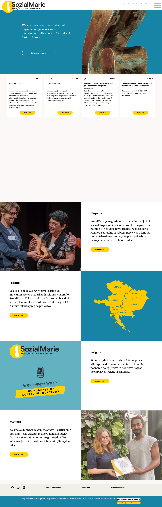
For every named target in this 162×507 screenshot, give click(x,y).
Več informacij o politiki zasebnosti (102, 499)
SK (146, 3)
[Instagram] (17, 488)
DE (124, 3)
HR (137, 3)
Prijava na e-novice (53, 487)
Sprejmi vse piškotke (128, 503)
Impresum (86, 487)
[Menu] (158, 5)
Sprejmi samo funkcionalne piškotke (128, 499)
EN (128, 3)
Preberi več (27, 112)
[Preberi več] (99, 249)
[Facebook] (11, 488)
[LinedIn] (22, 488)
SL (151, 3)
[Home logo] (22, 6)
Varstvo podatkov (118, 487)
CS (133, 3)
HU (142, 3)
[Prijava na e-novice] (39, 53)
